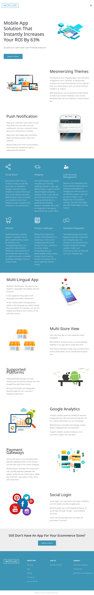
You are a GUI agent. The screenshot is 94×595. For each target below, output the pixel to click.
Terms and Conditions (80, 565)
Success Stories (32, 581)
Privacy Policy (78, 569)
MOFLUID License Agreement (83, 573)
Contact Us (30, 577)
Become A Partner (56, 565)
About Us (30, 565)
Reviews (29, 573)
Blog (28, 569)
